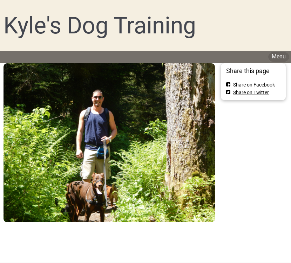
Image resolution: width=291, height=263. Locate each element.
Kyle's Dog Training (100, 25)
